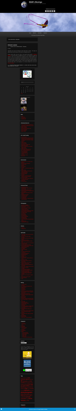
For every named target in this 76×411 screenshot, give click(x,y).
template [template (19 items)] (27, 398)
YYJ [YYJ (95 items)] (28, 400)
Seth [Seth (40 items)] (30, 395)
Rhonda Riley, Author (24, 302)
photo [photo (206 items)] (22, 392)
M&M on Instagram (24, 126)
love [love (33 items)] (30, 390)
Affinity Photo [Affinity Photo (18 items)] (31, 379)
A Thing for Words (23, 284)
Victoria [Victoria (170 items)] (23, 400)
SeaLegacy (23, 174)
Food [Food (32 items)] (26, 384)
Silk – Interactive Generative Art (25, 150)
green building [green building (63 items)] (26, 385)
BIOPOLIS (22, 162)
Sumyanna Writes (23, 217)
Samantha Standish (24, 259)
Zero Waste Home (24, 181)
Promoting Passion (24, 215)
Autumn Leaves (12, 45)
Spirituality (22, 329)
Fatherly (22, 141)
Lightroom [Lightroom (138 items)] (26, 390)
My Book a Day (23, 296)
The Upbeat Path (23, 197)
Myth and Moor (23, 297)
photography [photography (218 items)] (28, 392)
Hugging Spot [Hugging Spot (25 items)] (23, 388)
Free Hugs (23, 328)
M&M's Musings (35, 2)
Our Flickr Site (23, 213)
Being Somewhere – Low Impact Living (26, 161)
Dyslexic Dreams (23, 287)
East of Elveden (23, 166)
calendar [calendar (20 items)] (26, 382)
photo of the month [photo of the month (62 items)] (25, 394)
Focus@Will (23, 248)
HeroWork (22, 167)
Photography (23, 326)
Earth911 (22, 165)
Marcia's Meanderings (25, 333)
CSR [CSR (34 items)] (25, 384)
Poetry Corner (24, 336)
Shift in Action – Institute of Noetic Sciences (27, 266)
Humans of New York (24, 208)
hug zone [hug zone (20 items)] (29, 388)
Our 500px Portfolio (24, 212)
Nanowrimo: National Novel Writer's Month (27, 298)
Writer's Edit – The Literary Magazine (26, 317)
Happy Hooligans (23, 142)
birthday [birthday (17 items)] (29, 381)
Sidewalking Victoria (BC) (24, 194)
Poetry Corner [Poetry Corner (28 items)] (25, 395)
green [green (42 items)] (22, 385)
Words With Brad (23, 316)
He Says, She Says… (25, 332)
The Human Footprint (24, 177)
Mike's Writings (24, 334)
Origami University (24, 148)
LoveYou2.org (23, 252)
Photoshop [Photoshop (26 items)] (30, 394)
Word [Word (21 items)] (26, 400)
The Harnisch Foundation (24, 267)
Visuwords (22, 312)
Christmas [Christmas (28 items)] (22, 384)
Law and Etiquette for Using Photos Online (27, 210)
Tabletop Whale (23, 228)
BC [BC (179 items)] (22, 381)
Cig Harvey (23, 285)
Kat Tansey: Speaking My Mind (25, 251)
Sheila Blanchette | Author (25, 303)
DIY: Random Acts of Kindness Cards (26, 286)
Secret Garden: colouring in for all (26, 149)
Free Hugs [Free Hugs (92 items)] (30, 384)
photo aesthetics (23, 214)
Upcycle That (23, 180)
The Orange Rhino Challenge (25, 269)
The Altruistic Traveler (24, 195)
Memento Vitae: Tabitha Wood (25, 293)
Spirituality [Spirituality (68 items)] (28, 396)
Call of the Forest (23, 164)
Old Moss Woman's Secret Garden (26, 211)
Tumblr (52, 11)
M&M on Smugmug (24, 127)
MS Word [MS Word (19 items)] (32, 390)
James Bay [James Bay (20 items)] (22, 390)
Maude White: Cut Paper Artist (25, 144)
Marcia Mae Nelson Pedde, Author (26, 128)
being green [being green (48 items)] (25, 381)
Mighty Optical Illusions (24, 145)
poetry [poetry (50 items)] (22, 395)
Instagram (54, 11)
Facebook (46, 11)
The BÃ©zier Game (24, 218)
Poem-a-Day (23, 301)
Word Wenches (23, 315)
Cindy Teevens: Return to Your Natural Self (27, 242)
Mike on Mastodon (24, 130)
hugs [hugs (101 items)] (26, 388)
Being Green (24, 407)
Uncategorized (23, 330)
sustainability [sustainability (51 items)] (23, 398)
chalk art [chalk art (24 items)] (31, 382)
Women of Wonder (24, 277)
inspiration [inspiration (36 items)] (32, 388)
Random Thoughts (24, 327)
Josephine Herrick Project (25, 209)
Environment (23, 406)
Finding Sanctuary (24, 247)
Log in (22, 116)
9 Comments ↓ (25, 46)
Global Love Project (24, 249)
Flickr (50, 11)
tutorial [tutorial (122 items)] (30, 398)
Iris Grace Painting (24, 143)
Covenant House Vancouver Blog (26, 244)
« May (21, 93)
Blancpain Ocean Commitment (25, 163)
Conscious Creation (24, 243)
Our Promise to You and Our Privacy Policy (38, 35)
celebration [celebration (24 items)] (28, 382)
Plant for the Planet (24, 173)
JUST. (22, 250)
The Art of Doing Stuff (24, 151)
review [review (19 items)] (28, 395)
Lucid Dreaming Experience (25, 253)
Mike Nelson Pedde (19, 46)
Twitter (48, 11)
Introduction (23, 325)
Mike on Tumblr (23, 131)
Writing (22, 331)
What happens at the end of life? (25, 276)
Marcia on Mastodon (24, 129)
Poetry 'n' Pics (24, 335)
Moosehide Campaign (24, 254)
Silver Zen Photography (24, 216)
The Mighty (23, 268)
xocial (22, 278)
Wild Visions (23, 155)
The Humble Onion (24, 196)
